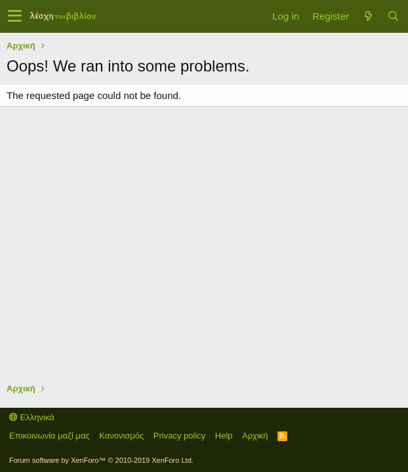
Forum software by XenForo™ (101, 460)
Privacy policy (179, 436)
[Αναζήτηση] (392, 16)
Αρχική (255, 436)
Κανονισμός (121, 436)
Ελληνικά (31, 417)
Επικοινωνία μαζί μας (49, 436)
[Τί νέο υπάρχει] (368, 16)
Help (224, 436)
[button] (15, 16)
